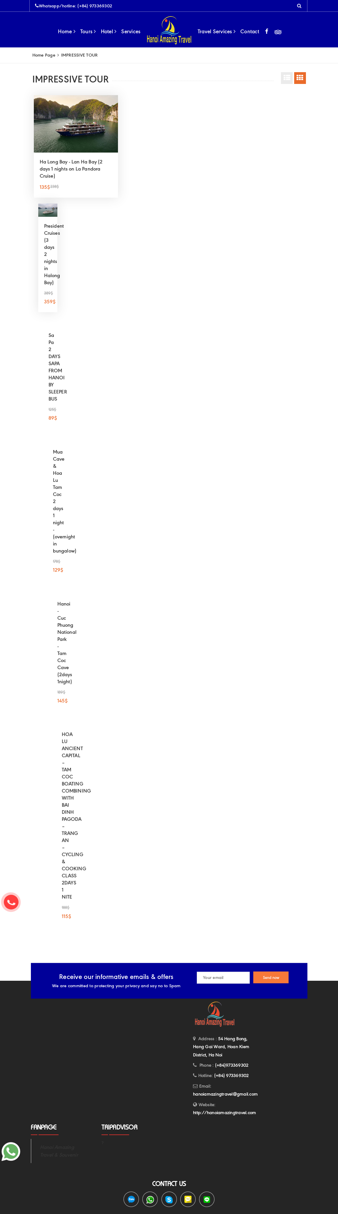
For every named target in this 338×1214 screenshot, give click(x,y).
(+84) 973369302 (94, 6)
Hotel (109, 31)
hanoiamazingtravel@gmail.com (225, 1094)
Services (130, 31)
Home (67, 31)
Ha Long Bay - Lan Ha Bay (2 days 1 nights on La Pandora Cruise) (71, 169)
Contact (249, 31)
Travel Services (217, 31)
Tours (88, 31)
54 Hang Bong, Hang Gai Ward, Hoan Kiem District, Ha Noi (221, 1047)
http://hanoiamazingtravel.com (224, 1112)
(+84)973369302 (232, 1065)
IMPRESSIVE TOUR (77, 55)
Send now (271, 977)
